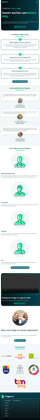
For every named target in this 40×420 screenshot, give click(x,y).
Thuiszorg (7, 408)
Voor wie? (7, 402)
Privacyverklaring (16, 400)
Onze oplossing (8, 400)
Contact (6, 415)
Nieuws (6, 410)
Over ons (6, 405)
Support (6, 413)
